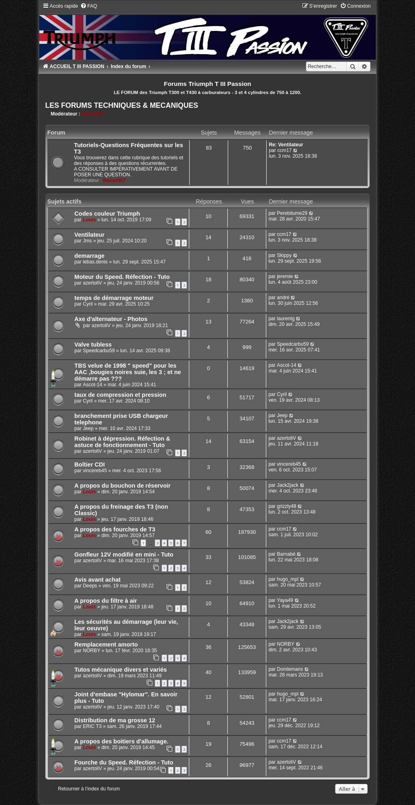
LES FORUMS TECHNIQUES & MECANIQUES (121, 105)
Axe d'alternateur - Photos (111, 319)
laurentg (286, 318)
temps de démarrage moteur (114, 298)
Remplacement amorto (106, 644)
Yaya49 (285, 600)
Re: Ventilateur (286, 145)
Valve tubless (93, 344)
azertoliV (92, 283)
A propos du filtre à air (106, 600)
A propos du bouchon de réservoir (123, 485)
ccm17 (284, 150)
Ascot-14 (92, 385)
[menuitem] (88, 6)
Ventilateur (90, 234)
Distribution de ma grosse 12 (115, 720)
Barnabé (286, 554)
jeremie (285, 276)
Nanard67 (93, 114)
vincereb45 (95, 470)
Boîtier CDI (90, 464)
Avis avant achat (98, 579)
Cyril (87, 304)
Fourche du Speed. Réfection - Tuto (124, 762)
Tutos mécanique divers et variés (121, 669)
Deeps (90, 586)
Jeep (88, 428)
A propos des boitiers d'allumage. (122, 741)
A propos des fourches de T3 (115, 529)
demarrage (90, 256)
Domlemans (290, 669)
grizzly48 (286, 506)
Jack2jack (287, 485)
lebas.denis (95, 262)
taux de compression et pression (121, 395)
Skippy (284, 255)
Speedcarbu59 (99, 350)
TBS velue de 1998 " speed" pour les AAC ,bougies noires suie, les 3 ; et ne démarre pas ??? (128, 372)
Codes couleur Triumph (107, 213)
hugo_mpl (287, 579)
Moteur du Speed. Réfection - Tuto (122, 277)
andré (283, 297)
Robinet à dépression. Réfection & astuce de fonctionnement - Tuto (122, 441)
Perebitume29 (292, 213)
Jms (87, 241)
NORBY (91, 650)
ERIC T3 (92, 726)
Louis (89, 220)
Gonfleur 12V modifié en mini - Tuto (124, 554)
